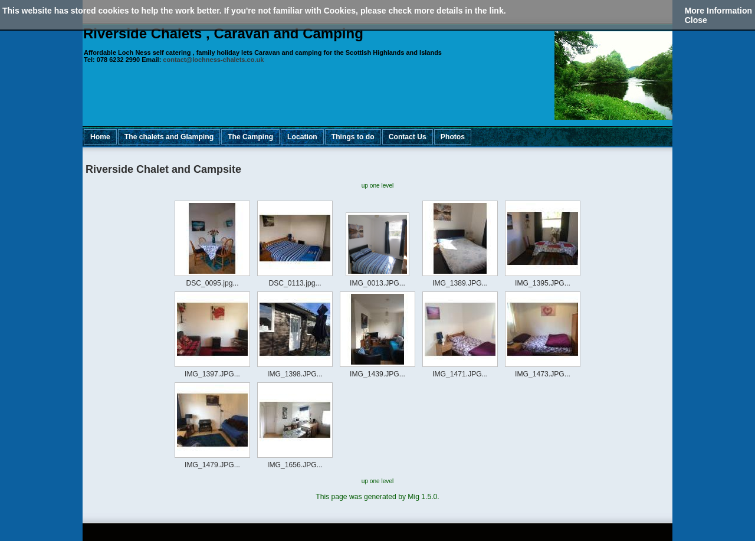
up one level (378, 185)
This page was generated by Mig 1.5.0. (377, 497)
